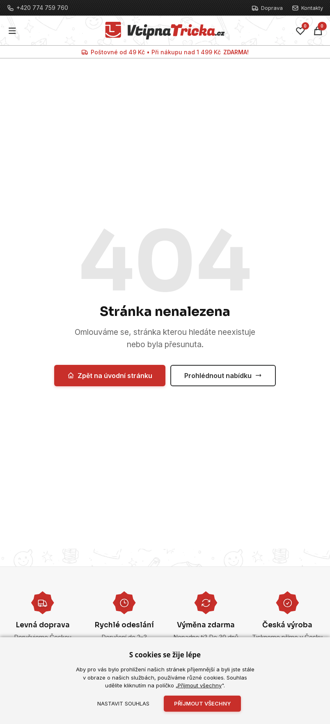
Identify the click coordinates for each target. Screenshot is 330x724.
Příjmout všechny (200, 685)
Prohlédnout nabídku (223, 375)
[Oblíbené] (300, 31)
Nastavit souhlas (123, 703)
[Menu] (12, 30)
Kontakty (307, 8)
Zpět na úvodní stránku (109, 375)
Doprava (267, 8)
